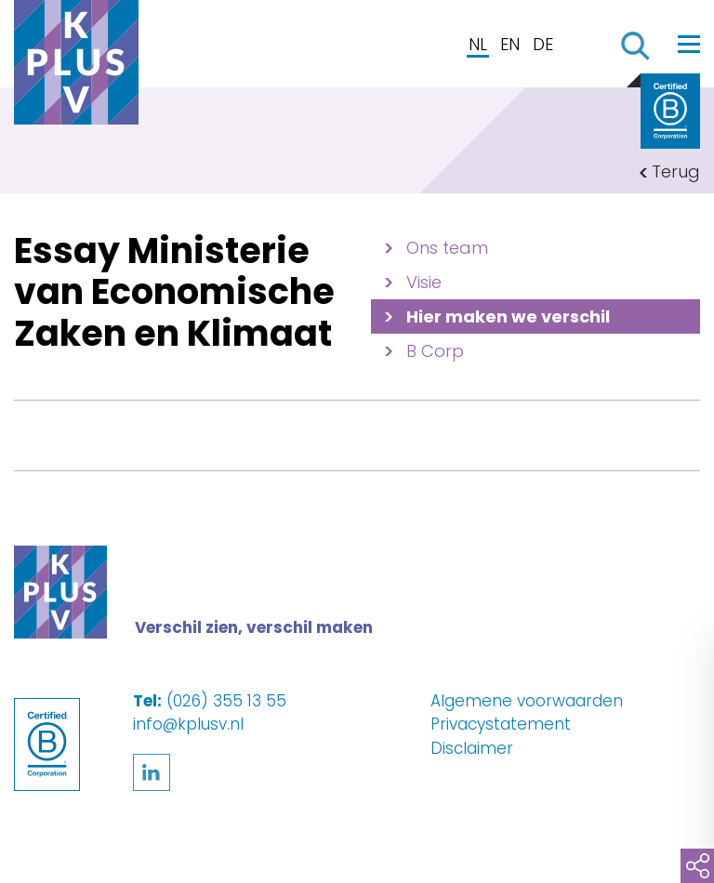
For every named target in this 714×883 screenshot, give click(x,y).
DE (543, 44)
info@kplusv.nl (188, 724)
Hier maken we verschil (508, 316)
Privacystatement (500, 724)
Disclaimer (471, 748)
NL (478, 44)
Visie (424, 282)
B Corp (435, 350)
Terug (676, 171)
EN (510, 44)
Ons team (447, 247)
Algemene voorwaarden (526, 701)
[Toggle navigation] (689, 43)
